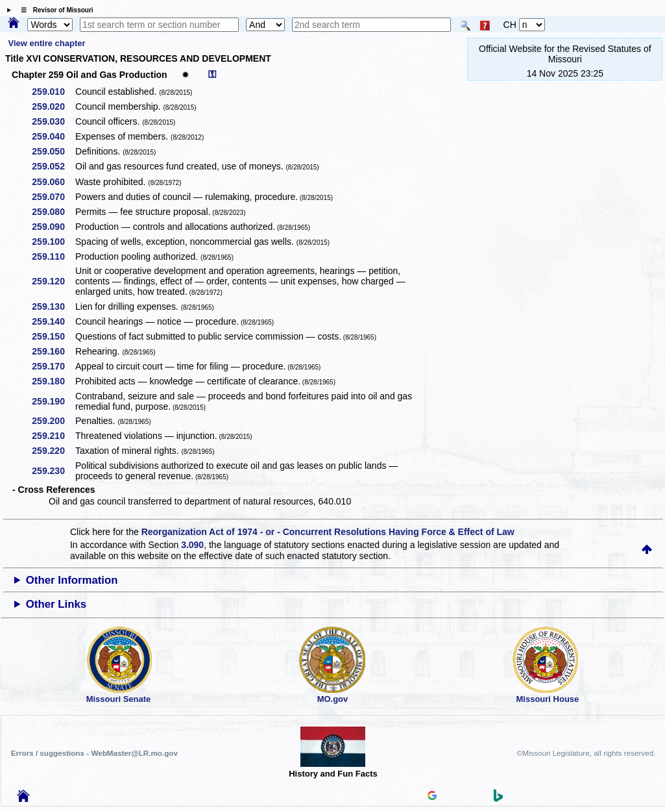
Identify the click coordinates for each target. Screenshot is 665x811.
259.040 (53, 136)
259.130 (53, 306)
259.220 (53, 450)
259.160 (53, 351)
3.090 (192, 545)
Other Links (56, 604)
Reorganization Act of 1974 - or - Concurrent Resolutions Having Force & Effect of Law (327, 532)
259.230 (53, 471)
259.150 (53, 336)
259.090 (53, 226)
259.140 (53, 321)
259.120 (53, 281)
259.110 (53, 256)
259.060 (53, 182)
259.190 (53, 401)
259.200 (53, 421)
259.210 (53, 435)
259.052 (53, 166)
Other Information (72, 580)
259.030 (53, 121)
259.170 (53, 366)
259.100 (53, 241)
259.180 (53, 381)
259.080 (53, 211)
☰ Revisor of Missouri (53, 10)
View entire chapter (47, 43)
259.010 (53, 91)
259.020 (53, 106)
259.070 (53, 197)
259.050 (53, 151)
